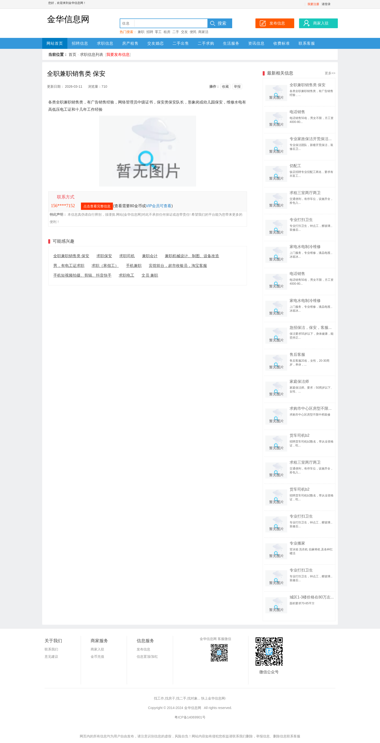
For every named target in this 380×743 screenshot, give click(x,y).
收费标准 (281, 43)
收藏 (225, 86)
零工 (158, 32)
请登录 (326, 4)
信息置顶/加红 (147, 656)
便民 (193, 32)
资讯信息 (256, 43)
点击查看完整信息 (97, 206)
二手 (175, 32)
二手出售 (181, 43)
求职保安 (104, 256)
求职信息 (105, 43)
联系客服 (307, 43)
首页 (72, 54)
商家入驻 (97, 649)
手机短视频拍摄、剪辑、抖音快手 (82, 275)
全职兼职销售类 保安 (71, 256)
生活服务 (231, 43)
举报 (237, 86)
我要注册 (313, 4)
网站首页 (55, 43)
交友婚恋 (155, 43)
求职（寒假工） (105, 266)
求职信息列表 (91, 54)
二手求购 (206, 43)
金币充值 (97, 656)
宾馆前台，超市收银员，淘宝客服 (178, 266)
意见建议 (51, 656)
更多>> (330, 73)
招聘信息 (80, 43)
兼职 (141, 32)
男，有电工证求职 (68, 266)
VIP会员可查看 (159, 206)
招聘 (149, 32)
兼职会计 (150, 256)
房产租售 (130, 43)
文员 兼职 (150, 275)
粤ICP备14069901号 (190, 717)
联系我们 (51, 649)
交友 (184, 32)
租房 (167, 32)
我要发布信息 (118, 54)
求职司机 (127, 256)
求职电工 (126, 275)
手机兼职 (134, 266)
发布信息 (143, 649)
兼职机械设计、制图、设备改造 (192, 256)
